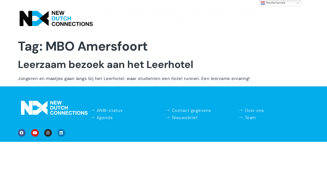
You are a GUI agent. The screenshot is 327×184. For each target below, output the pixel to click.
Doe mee (195, 12)
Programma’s (141, 12)
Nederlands (273, 3)
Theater (171, 13)
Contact (251, 13)
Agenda (111, 13)
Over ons (224, 12)
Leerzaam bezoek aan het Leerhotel (105, 53)
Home (90, 12)
